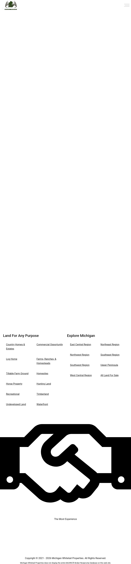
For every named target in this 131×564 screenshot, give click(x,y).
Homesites (42, 373)
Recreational (13, 394)
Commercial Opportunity (50, 344)
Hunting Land (44, 383)
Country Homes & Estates (15, 346)
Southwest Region (80, 365)
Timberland (43, 394)
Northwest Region (79, 354)
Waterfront (42, 404)
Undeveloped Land (16, 404)
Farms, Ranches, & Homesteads (46, 361)
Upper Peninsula (109, 365)
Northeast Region (110, 344)
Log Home (11, 359)
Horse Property (14, 383)
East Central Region (80, 344)
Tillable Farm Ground (17, 373)
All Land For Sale (110, 375)
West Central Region (81, 375)
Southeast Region (110, 354)
